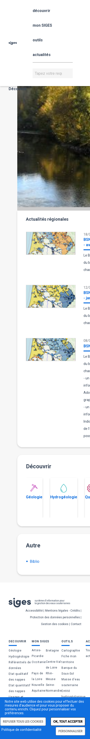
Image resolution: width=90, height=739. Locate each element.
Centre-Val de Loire (53, 664)
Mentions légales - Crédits (62, 610)
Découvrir (18, 89)
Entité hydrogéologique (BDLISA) (73, 696)
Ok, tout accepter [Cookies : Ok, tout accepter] (68, 721)
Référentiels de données (20, 665)
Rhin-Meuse (51, 676)
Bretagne (52, 650)
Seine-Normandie (54, 687)
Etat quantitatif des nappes (19, 688)
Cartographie (70, 650)
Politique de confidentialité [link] (21, 730)
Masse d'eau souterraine (70, 682)
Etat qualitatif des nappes (18, 676)
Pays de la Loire (37, 676)
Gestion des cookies (54, 624)
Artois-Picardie (37, 653)
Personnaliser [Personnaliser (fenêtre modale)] (70, 731)
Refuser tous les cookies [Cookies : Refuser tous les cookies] (23, 721)
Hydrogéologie (63, 491)
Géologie (34, 491)
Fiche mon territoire (69, 659)
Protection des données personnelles (55, 617)
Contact (76, 624)
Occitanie (39, 662)
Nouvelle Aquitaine (39, 687)
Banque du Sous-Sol (69, 670)
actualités (42, 54)
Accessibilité (34, 610)
